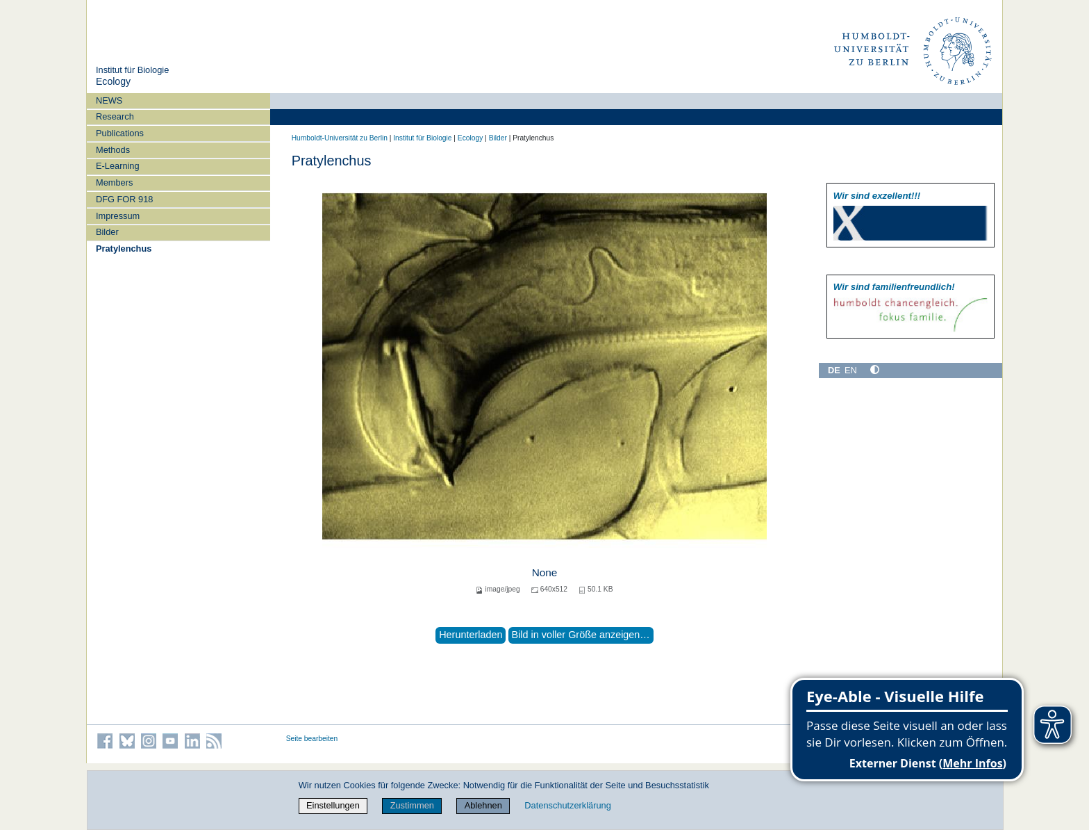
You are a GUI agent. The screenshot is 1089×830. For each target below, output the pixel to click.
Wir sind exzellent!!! (876, 195)
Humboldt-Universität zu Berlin (340, 138)
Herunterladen (470, 634)
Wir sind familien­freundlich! (894, 287)
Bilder (107, 232)
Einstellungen (333, 805)
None (545, 572)
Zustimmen (412, 805)
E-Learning (118, 166)
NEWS (109, 100)
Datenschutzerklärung (567, 805)
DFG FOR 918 (124, 199)
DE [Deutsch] (834, 370)
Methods (113, 150)
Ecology (113, 81)
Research (115, 116)
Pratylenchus (123, 248)
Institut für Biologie (132, 70)
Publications (120, 133)
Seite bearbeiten (312, 738)
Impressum (118, 216)
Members (114, 182)
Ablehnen (483, 805)
